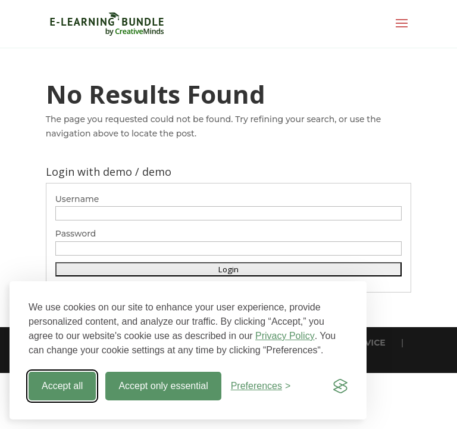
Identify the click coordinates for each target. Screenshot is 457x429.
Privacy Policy (285, 336)
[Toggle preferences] (261, 386)
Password (75, 233)
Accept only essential (163, 386)
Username (77, 199)
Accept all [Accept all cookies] (62, 386)
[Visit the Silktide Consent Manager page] (340, 386)
